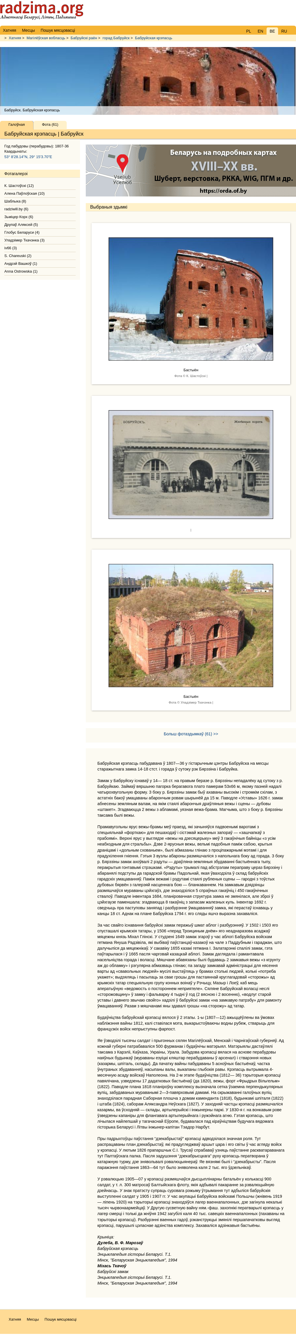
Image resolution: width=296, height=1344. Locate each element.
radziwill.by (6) (16, 209)
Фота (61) (50, 124)
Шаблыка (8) (15, 201)
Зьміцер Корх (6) (18, 217)
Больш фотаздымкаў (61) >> (191, 734)
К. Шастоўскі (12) (19, 185)
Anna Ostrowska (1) (21, 271)
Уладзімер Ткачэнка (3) (24, 240)
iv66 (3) (10, 248)
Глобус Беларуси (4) (22, 232)
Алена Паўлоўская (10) (24, 193)
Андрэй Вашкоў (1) (20, 263)
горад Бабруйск (116, 38)
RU (284, 31)
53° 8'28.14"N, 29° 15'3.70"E (28, 157)
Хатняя (15, 38)
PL (248, 31)
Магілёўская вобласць (46, 38)
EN (260, 31)
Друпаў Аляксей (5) (21, 224)
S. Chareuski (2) (17, 256)
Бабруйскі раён (84, 38)
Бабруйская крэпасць (153, 38)
